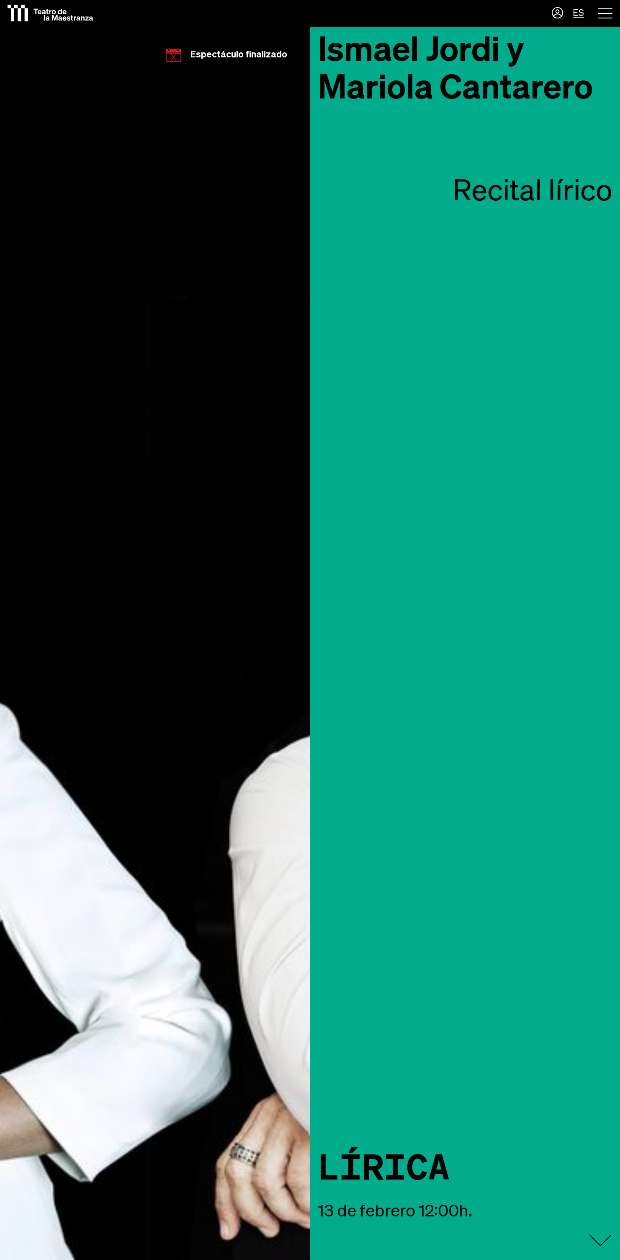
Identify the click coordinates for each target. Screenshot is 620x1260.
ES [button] (578, 13)
